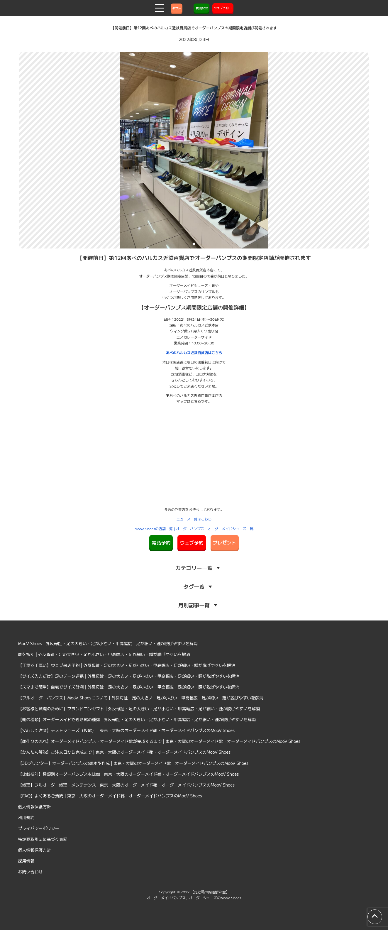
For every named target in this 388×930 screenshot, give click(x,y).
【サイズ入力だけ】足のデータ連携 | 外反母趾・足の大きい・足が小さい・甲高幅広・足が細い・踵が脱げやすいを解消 (129, 676)
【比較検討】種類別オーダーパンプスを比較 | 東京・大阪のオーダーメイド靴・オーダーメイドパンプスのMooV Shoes (128, 774)
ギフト (176, 8)
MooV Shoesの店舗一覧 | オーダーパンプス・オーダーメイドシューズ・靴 (194, 528)
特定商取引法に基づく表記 (42, 839)
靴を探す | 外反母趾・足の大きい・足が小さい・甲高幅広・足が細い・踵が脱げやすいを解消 (104, 654)
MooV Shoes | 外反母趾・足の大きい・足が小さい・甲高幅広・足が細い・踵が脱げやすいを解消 (108, 643)
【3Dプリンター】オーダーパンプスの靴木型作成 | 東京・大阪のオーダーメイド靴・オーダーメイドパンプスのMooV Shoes (133, 763)
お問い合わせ (30, 872)
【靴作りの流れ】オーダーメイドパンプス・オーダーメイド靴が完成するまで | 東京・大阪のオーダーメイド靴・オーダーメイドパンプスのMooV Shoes (159, 741)
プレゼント (224, 542)
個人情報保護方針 (34, 806)
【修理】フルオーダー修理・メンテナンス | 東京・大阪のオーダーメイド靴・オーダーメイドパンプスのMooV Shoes (126, 785)
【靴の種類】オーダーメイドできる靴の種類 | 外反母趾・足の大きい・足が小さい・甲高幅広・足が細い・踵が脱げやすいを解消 (137, 719)
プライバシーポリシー (38, 828)
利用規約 (26, 817)
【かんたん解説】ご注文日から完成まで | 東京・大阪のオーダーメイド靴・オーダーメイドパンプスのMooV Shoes (124, 752)
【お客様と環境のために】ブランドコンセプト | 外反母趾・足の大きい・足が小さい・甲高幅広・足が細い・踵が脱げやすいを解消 (139, 708)
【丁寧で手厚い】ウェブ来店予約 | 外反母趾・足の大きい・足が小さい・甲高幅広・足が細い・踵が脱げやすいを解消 (126, 665)
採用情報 (26, 861)
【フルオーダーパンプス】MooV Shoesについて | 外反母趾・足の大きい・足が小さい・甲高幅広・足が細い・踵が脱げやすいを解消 (141, 698)
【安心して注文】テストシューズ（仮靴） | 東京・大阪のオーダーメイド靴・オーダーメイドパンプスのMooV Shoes (126, 730)
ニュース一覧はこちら (193, 518)
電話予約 (161, 542)
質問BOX (201, 8)
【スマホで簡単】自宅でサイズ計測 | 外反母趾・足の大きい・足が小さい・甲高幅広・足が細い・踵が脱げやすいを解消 (129, 687)
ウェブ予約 (191, 542)
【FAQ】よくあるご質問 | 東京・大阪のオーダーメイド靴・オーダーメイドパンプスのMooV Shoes (110, 796)
